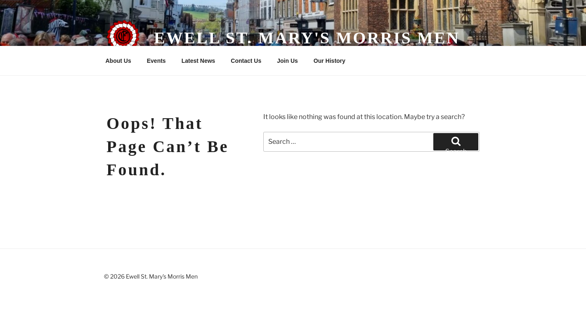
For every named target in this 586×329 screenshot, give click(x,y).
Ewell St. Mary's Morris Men (307, 38)
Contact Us (246, 60)
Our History (329, 60)
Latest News (198, 60)
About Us (118, 60)
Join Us (287, 60)
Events (156, 60)
